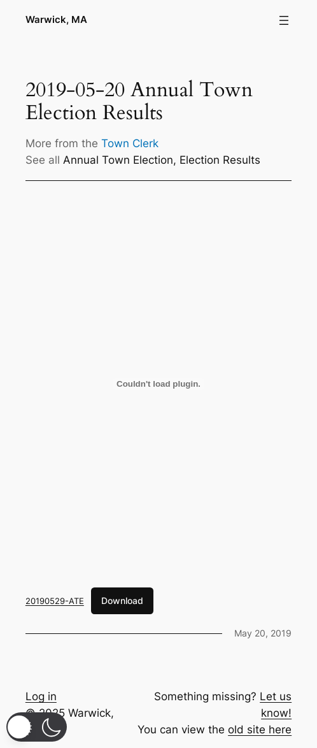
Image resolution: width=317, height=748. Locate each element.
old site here (260, 729)
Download (122, 600)
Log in (41, 696)
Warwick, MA (56, 19)
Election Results (220, 160)
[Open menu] (284, 20)
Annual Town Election (118, 160)
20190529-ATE (54, 601)
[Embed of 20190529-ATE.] (158, 384)
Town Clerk (129, 143)
